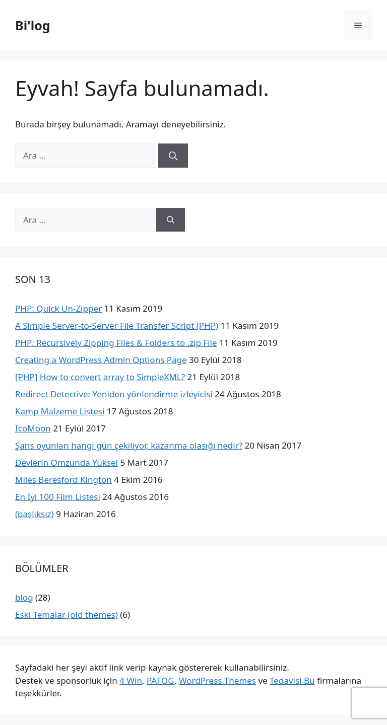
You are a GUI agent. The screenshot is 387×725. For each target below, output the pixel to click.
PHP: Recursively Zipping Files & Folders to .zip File (116, 342)
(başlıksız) (34, 514)
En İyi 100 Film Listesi (57, 496)
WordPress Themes (217, 680)
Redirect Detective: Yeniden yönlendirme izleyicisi (114, 394)
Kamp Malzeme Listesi (59, 411)
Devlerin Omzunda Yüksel (66, 462)
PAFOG (160, 680)
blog (24, 597)
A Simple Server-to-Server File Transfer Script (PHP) (116, 325)
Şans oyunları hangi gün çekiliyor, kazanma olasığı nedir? (128, 445)
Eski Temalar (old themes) (66, 614)
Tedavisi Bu (292, 680)
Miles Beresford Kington (63, 479)
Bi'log (32, 25)
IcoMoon (33, 428)
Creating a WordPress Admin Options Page (101, 360)
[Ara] (173, 155)
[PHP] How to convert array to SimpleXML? (100, 377)
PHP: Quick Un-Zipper (58, 308)
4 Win (130, 680)
